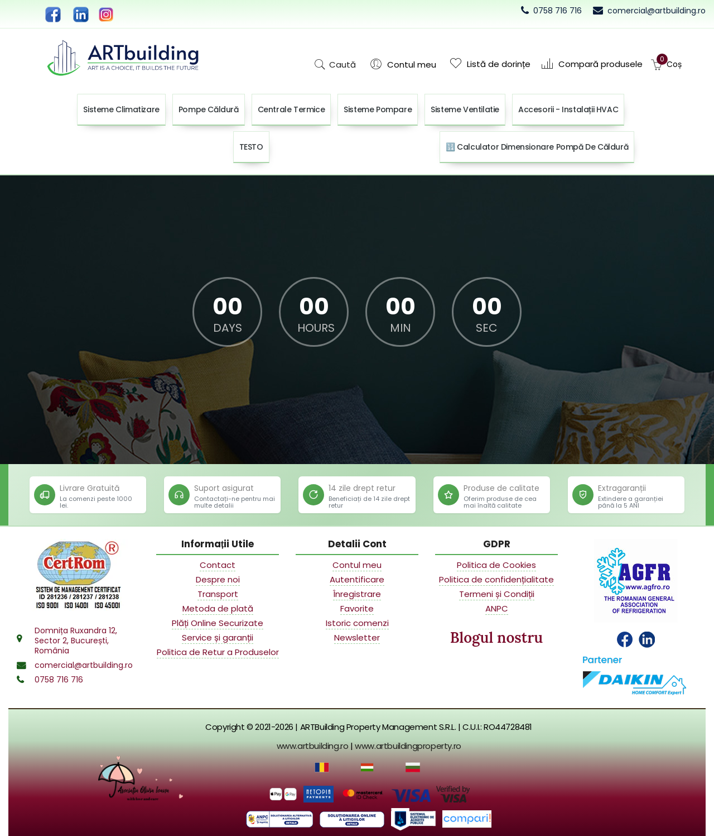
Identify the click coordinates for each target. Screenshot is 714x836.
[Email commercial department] (649, 11)
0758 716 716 (59, 679)
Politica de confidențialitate (496, 579)
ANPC (496, 608)
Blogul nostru (496, 637)
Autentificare (357, 579)
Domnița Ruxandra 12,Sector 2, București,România (76, 640)
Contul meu (357, 565)
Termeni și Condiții (496, 594)
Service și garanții (217, 637)
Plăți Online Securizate (217, 623)
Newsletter (357, 637)
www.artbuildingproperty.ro (408, 746)
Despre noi (218, 579)
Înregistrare (357, 594)
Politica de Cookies (496, 565)
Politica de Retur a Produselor (218, 652)
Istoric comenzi (357, 623)
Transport (217, 594)
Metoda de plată (217, 608)
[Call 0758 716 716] (551, 11)
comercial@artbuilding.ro (84, 665)
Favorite (357, 608)
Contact (217, 565)
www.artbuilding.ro (313, 746)
